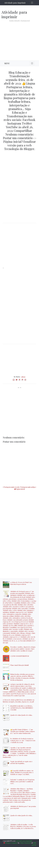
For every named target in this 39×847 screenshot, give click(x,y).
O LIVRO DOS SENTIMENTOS (19, 656)
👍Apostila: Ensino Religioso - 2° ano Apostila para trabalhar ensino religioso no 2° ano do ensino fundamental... (22, 731)
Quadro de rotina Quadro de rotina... (21, 715)
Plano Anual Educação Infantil (19, 665)
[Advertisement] (19, 39)
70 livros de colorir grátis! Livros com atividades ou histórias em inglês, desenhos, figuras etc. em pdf (18, 701)
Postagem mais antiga (27, 487)
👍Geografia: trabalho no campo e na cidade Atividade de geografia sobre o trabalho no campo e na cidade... (21, 772)
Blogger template (11, 843)
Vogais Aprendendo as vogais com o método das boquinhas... (21, 762)
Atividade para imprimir (15, 2)
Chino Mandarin (25, 843)
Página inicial (20, 489)
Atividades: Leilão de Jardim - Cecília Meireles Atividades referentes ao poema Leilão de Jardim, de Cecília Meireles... (23, 826)
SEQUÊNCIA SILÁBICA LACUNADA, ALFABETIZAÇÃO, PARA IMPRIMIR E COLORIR (21, 708)
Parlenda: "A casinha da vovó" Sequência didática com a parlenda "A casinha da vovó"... (22, 781)
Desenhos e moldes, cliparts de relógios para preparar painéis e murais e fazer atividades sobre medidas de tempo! (22, 649)
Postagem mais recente (12, 487)
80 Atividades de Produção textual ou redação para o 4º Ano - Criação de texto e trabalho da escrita (22, 740)
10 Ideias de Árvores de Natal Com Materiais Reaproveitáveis (21, 583)
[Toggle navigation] (32, 3)
